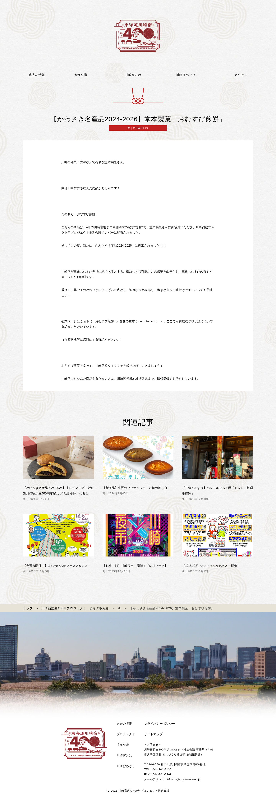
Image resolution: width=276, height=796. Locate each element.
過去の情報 (124, 723)
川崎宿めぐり (126, 766)
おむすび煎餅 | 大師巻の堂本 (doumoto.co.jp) (124, 321)
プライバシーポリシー (159, 723)
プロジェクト (126, 734)
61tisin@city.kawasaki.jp (184, 779)
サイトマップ (153, 734)
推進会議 (123, 744)
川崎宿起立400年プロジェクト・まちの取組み (75, 608)
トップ (28, 608)
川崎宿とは (124, 755)
